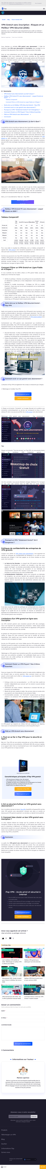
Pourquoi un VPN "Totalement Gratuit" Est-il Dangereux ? (23, 109)
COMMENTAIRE (6, 1025)
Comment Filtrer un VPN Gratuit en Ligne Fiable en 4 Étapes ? (23, 102)
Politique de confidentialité (15, 1158)
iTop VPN (4, 8)
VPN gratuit (12, 250)
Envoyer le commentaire (23, 1044)
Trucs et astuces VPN (17, 19)
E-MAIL (4, 1018)
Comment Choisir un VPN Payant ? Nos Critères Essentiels (22, 112)
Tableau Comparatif (11, 99)
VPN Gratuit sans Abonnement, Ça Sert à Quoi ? (19, 94)
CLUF (10, 1160)
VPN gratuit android (36, 317)
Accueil (3, 19)
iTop (3, 13)
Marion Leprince (5, 37)
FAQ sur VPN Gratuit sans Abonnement (17, 114)
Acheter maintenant (23, 398)
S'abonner (34, 1116)
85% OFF (43, 1167)
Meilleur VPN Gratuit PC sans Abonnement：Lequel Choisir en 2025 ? (23, 96)
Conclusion (7, 116)
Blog (8, 19)
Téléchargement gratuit (23, 394)
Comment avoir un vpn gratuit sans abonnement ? (20, 107)
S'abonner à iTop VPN (23, 789)
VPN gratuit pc (27, 676)
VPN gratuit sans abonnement (24, 553)
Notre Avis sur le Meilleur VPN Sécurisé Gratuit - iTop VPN (22, 105)
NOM (3, 1011)
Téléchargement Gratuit (22, 202)
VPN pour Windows (7, 950)
